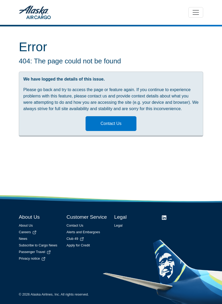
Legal (118, 225)
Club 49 (75, 239)
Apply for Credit (78, 245)
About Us (26, 225)
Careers (28, 232)
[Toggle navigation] (195, 12)
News (23, 239)
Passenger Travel (35, 252)
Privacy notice (32, 258)
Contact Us (110, 123)
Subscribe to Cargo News (38, 245)
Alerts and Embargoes (83, 232)
